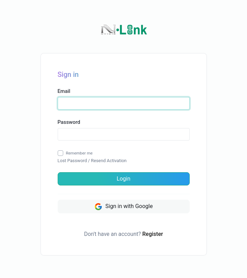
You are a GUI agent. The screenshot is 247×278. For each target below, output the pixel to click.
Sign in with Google (123, 206)
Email (64, 91)
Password (69, 122)
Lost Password (72, 160)
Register (152, 234)
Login (123, 178)
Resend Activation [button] (109, 160)
